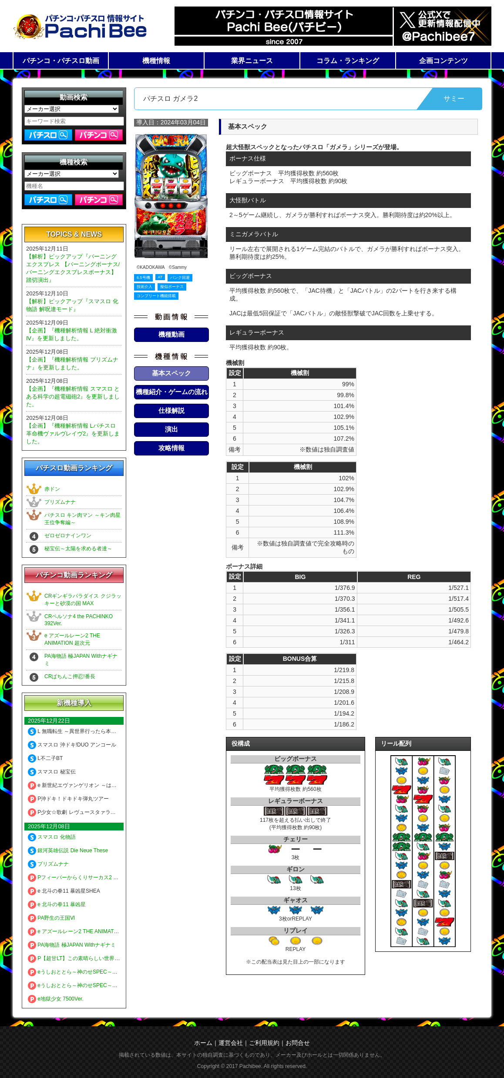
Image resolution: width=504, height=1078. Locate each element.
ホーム (203, 1042)
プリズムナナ (60, 502)
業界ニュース (252, 60)
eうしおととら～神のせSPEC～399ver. (78, 985)
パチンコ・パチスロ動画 (61, 60)
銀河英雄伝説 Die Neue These (68, 850)
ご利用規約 (264, 1042)
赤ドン (52, 489)
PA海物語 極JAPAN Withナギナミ (72, 945)
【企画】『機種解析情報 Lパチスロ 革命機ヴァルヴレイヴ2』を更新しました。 (73, 433)
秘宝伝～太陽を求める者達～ (78, 549)
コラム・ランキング (347, 60)
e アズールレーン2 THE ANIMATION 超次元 (84, 931)
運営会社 (230, 1042)
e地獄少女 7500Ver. (56, 999)
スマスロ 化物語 (52, 837)
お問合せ (298, 1042)
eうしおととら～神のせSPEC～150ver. (78, 972)
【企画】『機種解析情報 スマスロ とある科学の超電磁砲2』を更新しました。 (73, 396)
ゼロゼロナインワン (67, 535)
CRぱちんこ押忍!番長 (69, 676)
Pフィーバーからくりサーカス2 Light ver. (81, 877)
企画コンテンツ (443, 60)
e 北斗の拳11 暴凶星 (57, 904)
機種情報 (156, 60)
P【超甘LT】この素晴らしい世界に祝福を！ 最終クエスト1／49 (108, 958)
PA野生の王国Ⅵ (51, 918)
